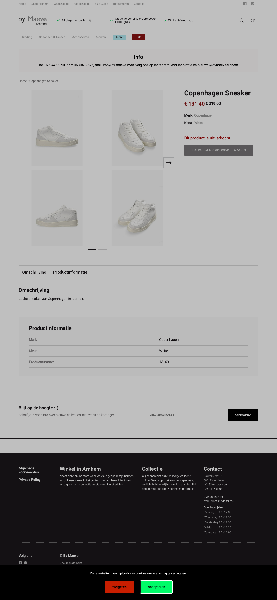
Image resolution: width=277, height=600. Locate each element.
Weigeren (119, 587)
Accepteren (156, 587)
